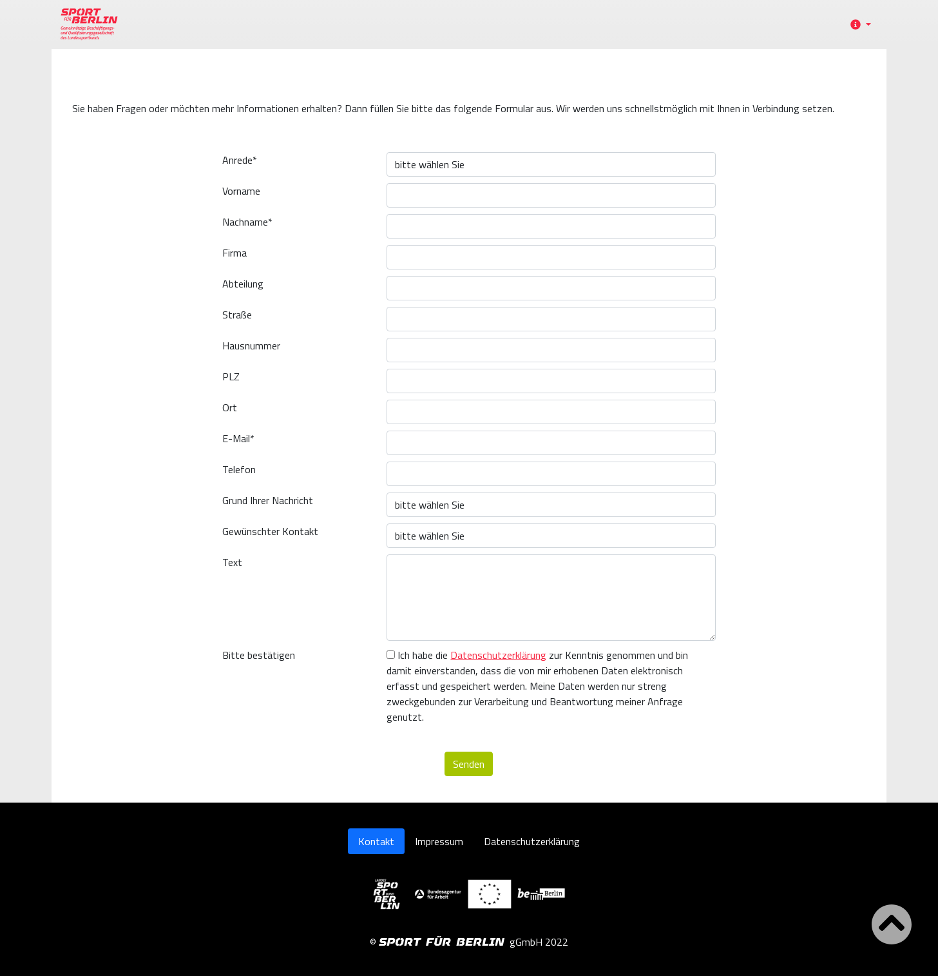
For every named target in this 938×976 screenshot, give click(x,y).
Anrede (239, 160)
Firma (234, 252)
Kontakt (376, 841)
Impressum (439, 841)
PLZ (231, 376)
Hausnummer (251, 345)
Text (232, 562)
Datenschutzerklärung (498, 655)
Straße (237, 314)
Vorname (241, 191)
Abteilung (242, 283)
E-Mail (238, 438)
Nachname (247, 221)
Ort (229, 407)
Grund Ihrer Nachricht (267, 500)
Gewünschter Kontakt (270, 531)
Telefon (239, 469)
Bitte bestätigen (258, 655)
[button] (858, 24)
